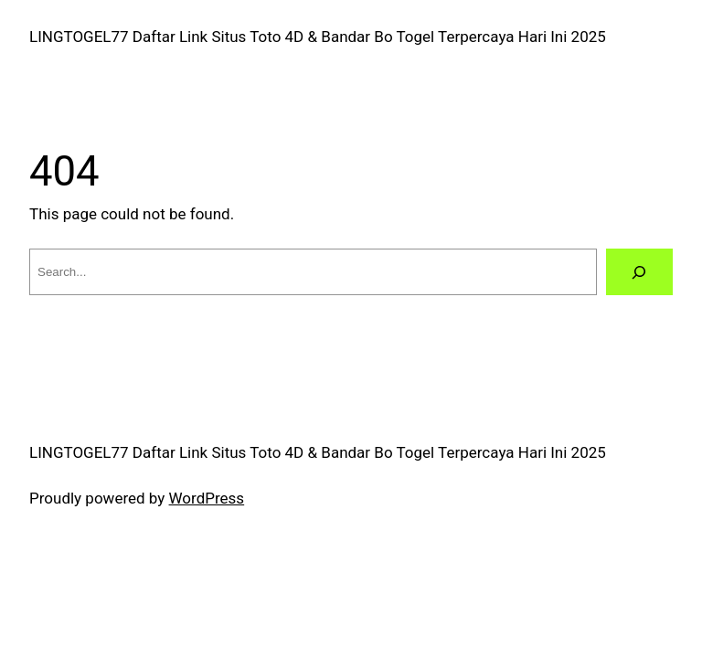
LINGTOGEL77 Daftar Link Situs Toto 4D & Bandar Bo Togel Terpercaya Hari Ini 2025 (317, 36)
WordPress (207, 498)
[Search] (639, 272)
